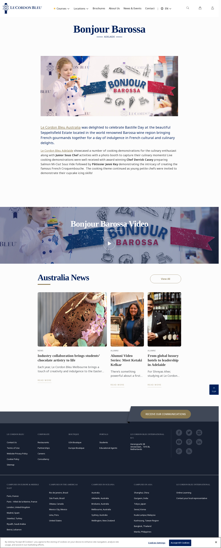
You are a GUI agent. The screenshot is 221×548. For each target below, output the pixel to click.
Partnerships (44, 448)
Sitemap (10, 464)
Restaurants (43, 442)
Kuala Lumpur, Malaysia (144, 515)
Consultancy (43, 459)
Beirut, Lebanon (14, 529)
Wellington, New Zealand (103, 520)
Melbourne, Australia (101, 509)
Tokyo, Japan (140, 503)
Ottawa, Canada (56, 503)
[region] (110, 542)
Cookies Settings (156, 542)
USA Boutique (75, 442)
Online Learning (183, 492)
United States (55, 520)
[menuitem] (187, 8)
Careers (41, 453)
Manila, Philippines (142, 531)
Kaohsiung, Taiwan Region (146, 520)
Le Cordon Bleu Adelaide (57, 150)
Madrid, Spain (13, 512)
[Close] (216, 542)
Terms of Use (13, 448)
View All (165, 279)
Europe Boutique (76, 448)
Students (103, 442)
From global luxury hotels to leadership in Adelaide (163, 363)
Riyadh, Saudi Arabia (16, 524)
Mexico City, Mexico (58, 509)
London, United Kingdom (18, 507)
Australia (96, 492)
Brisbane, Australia (100, 503)
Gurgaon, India (141, 498)
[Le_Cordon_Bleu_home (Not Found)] (22, 8)
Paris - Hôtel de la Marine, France (22, 501)
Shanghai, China (141, 492)
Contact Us (12, 442)
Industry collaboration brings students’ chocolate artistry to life (69, 361)
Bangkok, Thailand (142, 526)
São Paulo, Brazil (57, 498)
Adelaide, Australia (100, 498)
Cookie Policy (13, 459)
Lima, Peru (54, 515)
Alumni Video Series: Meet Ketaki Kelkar (126, 363)
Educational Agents (108, 448)
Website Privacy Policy (17, 453)
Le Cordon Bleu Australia (61, 127)
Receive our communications (166, 414)
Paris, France (13, 496)
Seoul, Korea (140, 509)
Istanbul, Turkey (14, 518)
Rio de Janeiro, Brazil (58, 492)
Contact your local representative (191, 498)
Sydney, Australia (99, 515)
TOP (214, 389)
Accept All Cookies (180, 542)
